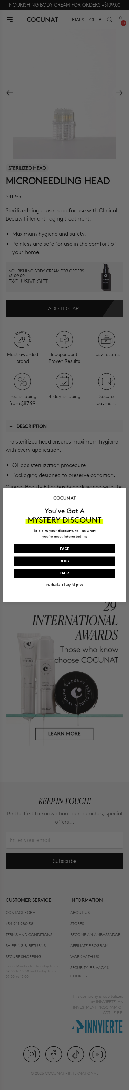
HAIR (64, 573)
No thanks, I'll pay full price (64, 585)
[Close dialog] (122, 492)
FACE (64, 549)
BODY (64, 561)
